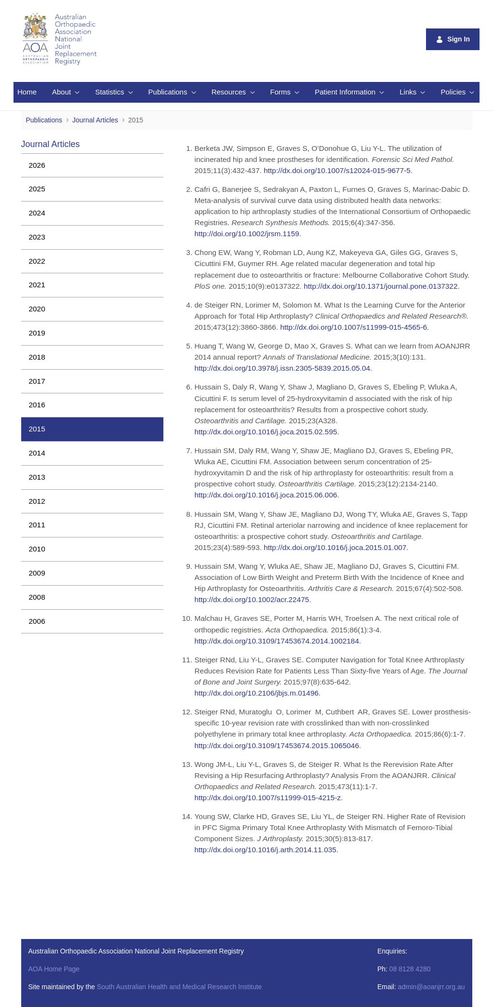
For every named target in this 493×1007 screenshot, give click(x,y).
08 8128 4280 (410, 969)
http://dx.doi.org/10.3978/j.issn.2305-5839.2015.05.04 (282, 368)
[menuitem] (26, 92)
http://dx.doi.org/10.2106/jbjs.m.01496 (256, 693)
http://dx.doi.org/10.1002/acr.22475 (251, 599)
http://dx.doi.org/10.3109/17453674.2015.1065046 (276, 745)
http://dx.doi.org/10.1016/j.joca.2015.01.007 (335, 547)
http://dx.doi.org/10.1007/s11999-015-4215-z (267, 797)
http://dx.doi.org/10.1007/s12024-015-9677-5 (337, 170)
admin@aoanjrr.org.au (431, 987)
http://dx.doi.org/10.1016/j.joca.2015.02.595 (265, 432)
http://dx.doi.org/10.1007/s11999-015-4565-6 (353, 327)
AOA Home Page (54, 969)
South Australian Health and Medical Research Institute (179, 987)
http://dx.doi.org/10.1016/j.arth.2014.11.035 (265, 850)
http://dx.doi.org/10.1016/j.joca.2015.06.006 (265, 495)
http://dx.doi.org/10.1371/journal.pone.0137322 (380, 286)
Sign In (453, 39)
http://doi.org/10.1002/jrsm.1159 (246, 233)
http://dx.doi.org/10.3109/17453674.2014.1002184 (276, 641)
